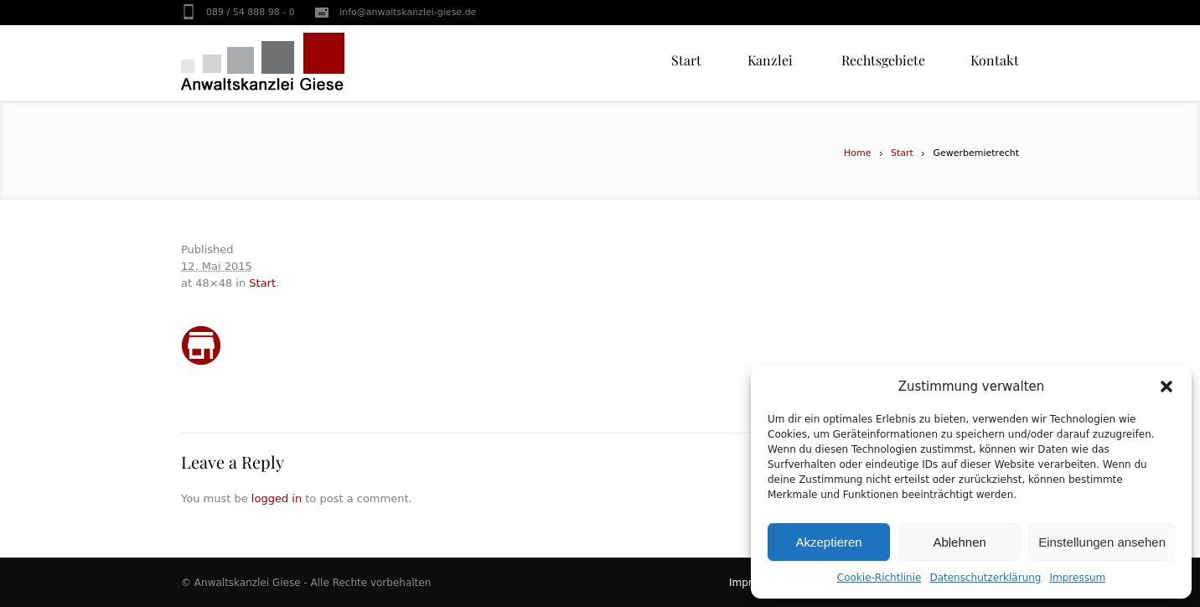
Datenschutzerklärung (985, 578)
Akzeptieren (828, 542)
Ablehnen (959, 542)
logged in (276, 498)
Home (857, 153)
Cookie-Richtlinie (879, 578)
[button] (1166, 386)
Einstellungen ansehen (1102, 542)
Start (902, 153)
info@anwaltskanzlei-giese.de (407, 12)
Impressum (1078, 578)
